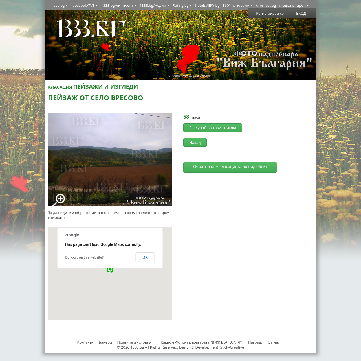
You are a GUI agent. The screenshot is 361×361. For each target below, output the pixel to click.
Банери (106, 342)
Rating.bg (181, 5)
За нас (274, 342)
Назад (195, 142)
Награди (255, 342)
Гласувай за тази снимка (212, 127)
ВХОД (301, 13)
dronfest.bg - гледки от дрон (281, 5)
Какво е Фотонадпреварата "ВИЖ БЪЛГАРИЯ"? (202, 342)
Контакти (85, 342)
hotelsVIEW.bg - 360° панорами (222, 5)
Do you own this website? (84, 257)
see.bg (59, 5)
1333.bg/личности (117, 5)
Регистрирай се (270, 13)
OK (145, 257)
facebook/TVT (82, 5)
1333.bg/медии (153, 5)
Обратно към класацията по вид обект (230, 166)
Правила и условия (134, 342)
